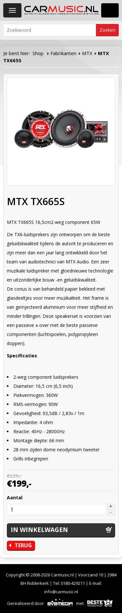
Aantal (14, 497)
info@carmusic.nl (61, 592)
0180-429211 (73, 583)
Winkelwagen (110, 10)
